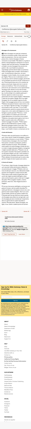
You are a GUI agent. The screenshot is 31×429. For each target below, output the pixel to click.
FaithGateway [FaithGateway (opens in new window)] (8, 375)
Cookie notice (8, 363)
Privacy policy (8, 357)
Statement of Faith (9, 328)
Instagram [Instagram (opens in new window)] (7, 404)
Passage (3, 36)
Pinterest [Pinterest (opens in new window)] (6, 406)
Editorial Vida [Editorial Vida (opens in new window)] (8, 385)
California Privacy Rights (11, 359)
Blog (5, 334)
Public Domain (10, 221)
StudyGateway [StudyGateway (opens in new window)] (8, 377)
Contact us (7, 355)
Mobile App (7, 330)
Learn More (22, 234)
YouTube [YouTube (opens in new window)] (6, 412)
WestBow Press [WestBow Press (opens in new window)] (8, 390)
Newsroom (7, 337)
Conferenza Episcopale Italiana (14, 217)
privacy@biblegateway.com (7, 314)
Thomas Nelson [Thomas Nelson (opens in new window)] (8, 387)
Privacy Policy (13, 313)
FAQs (5, 346)
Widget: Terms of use (10, 367)
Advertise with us (9, 353)
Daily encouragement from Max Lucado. (15, 14)
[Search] (28, 26)
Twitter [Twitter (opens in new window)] (6, 410)
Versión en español (9, 420)
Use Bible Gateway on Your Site (13, 351)
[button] (29, 10)
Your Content (27, 36)
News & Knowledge (9, 326)
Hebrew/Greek (18, 36)
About (6, 324)
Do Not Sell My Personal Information (15, 361)
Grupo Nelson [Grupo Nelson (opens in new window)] (8, 383)
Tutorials (6, 348)
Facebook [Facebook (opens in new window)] (7, 401)
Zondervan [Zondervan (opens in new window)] (7, 392)
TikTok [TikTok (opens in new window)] (6, 408)
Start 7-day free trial (9, 234)
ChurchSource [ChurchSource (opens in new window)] (8, 379)
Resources (10, 36)
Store (5, 332)
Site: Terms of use (9, 365)
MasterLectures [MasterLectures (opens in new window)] (8, 394)
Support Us (7, 339)
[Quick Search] (12, 26)
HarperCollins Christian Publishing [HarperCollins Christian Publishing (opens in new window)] (14, 381)
